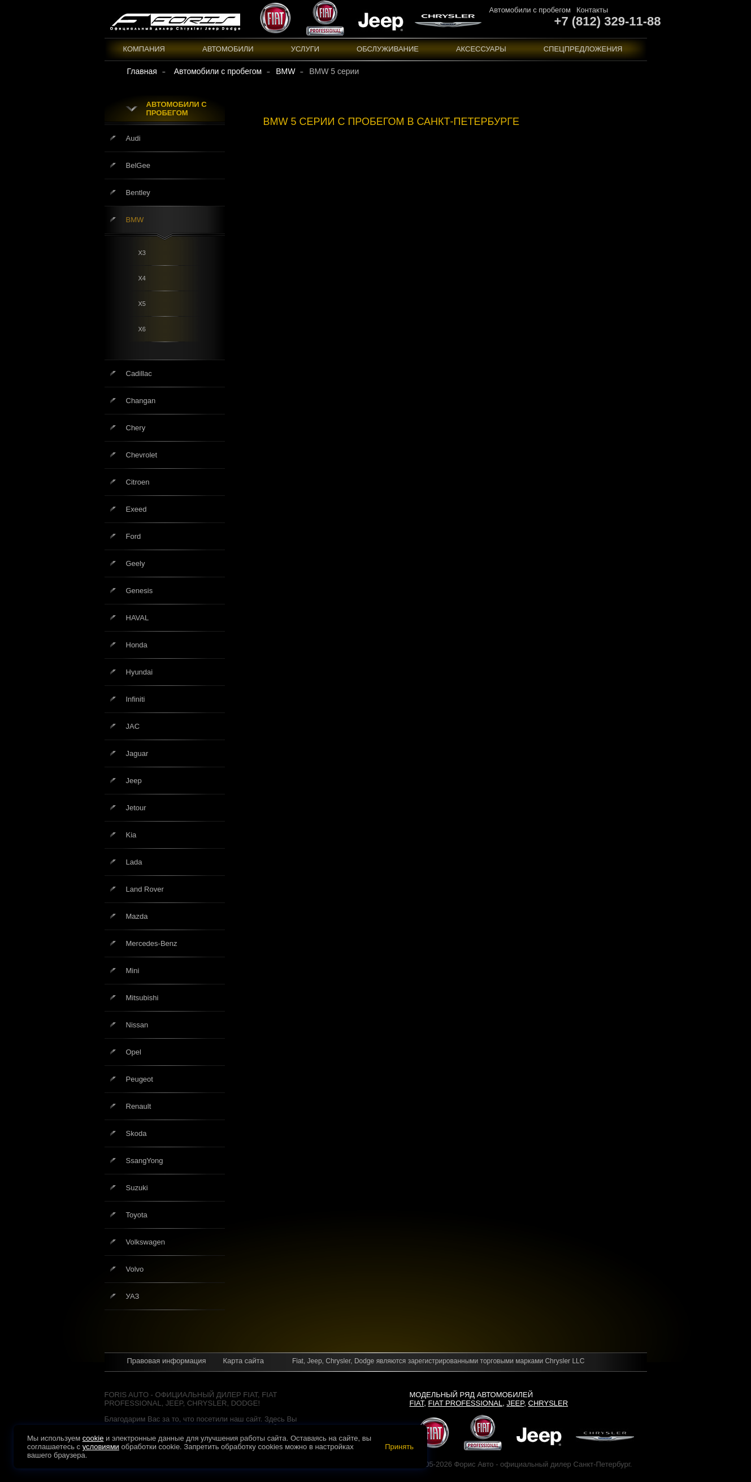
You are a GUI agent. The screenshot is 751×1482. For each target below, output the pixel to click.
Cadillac (139, 373)
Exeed (136, 509)
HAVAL (137, 617)
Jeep (134, 780)
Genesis (139, 590)
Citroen (138, 482)
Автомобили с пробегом (530, 10)
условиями (101, 1446)
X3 (142, 252)
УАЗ (133, 1296)
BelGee (138, 165)
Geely (135, 563)
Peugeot (139, 1079)
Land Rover (145, 889)
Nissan (137, 1025)
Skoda (136, 1133)
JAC (133, 726)
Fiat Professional (465, 1403)
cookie (93, 1438)
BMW (135, 219)
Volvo (135, 1269)
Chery (136, 428)
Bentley (138, 192)
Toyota (136, 1215)
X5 (142, 303)
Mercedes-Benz (151, 943)
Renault (138, 1106)
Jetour (136, 807)
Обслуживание (388, 49)
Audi (133, 138)
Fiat (417, 1403)
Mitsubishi (142, 997)
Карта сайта (243, 1360)
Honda (136, 645)
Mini (133, 970)
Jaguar (137, 753)
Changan (141, 400)
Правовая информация (166, 1360)
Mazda (137, 916)
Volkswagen (145, 1242)
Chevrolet (142, 455)
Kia (131, 835)
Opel (133, 1052)
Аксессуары (481, 49)
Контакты (592, 10)
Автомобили (228, 49)
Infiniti (135, 699)
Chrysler (548, 1403)
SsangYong (144, 1160)
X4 (142, 278)
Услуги (305, 49)
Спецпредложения (583, 49)
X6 (142, 329)
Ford (133, 536)
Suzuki (137, 1187)
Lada (134, 862)
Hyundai (139, 672)
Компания (144, 49)
